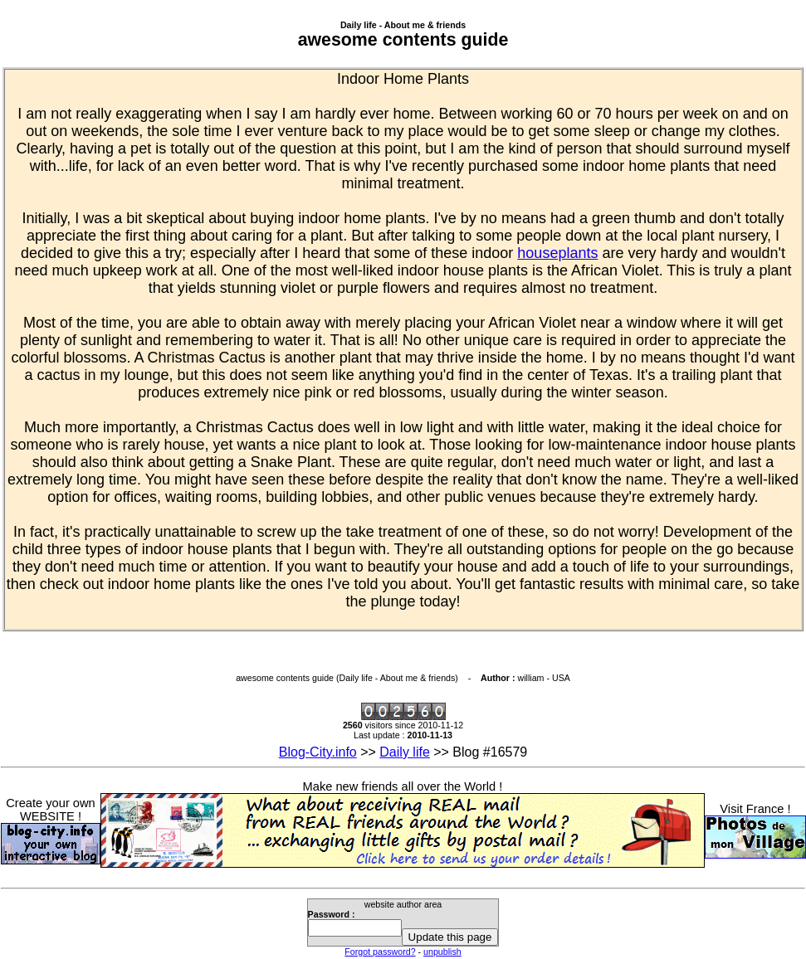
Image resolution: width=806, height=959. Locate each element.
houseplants (557, 253)
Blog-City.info (318, 752)
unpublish (442, 952)
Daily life (404, 752)
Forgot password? (379, 952)
